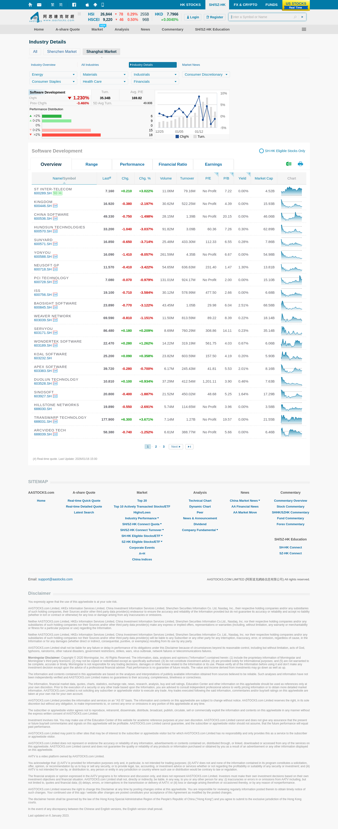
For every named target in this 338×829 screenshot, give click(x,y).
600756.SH (43, 295)
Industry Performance (142, 518)
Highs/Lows (142, 512)
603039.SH (43, 320)
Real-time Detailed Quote (84, 506)
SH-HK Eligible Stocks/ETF (141, 536)
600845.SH (43, 307)
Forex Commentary (290, 524)
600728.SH (43, 282)
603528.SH (43, 383)
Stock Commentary (290, 506)
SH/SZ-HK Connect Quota (142, 524)
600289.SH (43, 193)
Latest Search (84, 512)
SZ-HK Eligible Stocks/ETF (142, 542)
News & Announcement (200, 518)
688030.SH (43, 409)
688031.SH (43, 421)
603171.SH (43, 333)
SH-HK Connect (290, 547)
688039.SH (43, 434)
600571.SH (43, 244)
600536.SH (43, 218)
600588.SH (43, 256)
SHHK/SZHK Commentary (290, 512)
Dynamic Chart (200, 506)
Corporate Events (142, 547)
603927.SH (43, 396)
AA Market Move (245, 512)
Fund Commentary (290, 518)
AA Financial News (245, 506)
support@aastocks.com (55, 579)
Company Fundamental (200, 530)
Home (41, 500)
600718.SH (43, 269)
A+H (142, 553)
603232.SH (43, 358)
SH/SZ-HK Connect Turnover (142, 530)
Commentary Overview (290, 500)
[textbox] (267, 17)
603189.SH (43, 345)
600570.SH (43, 231)
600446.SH (43, 206)
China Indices (142, 559)
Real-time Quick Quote (84, 500)
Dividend (200, 524)
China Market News (245, 500)
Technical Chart (200, 500)
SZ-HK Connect (290, 553)
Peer (200, 512)
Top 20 (142, 500)
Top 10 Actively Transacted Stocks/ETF (142, 506)
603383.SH (43, 371)
